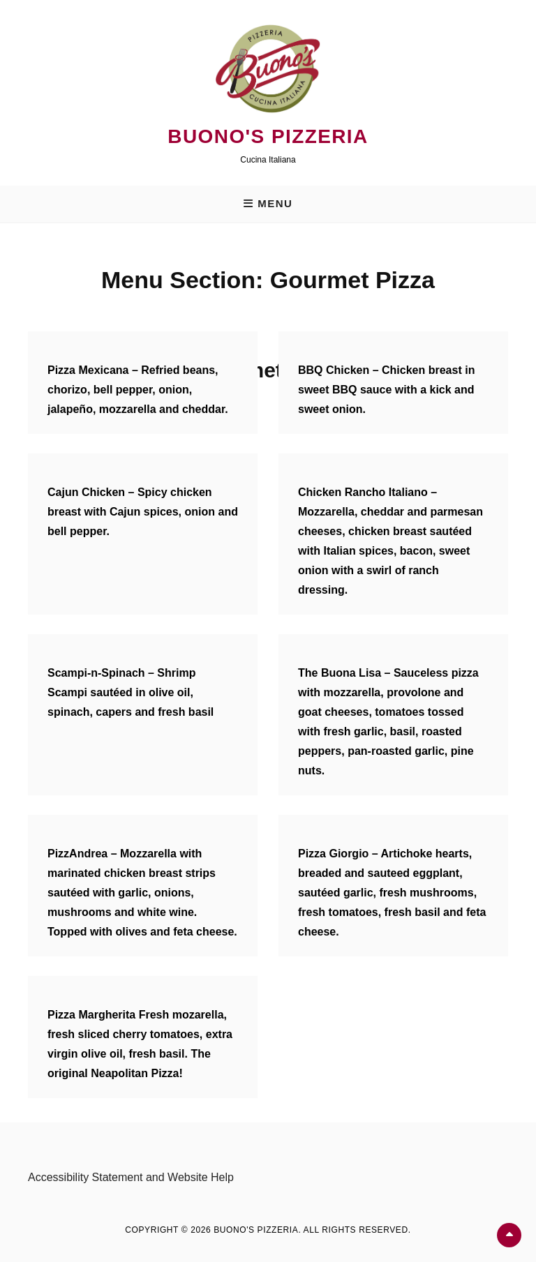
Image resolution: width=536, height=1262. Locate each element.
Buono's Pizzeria (268, 136)
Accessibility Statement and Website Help (131, 1177)
